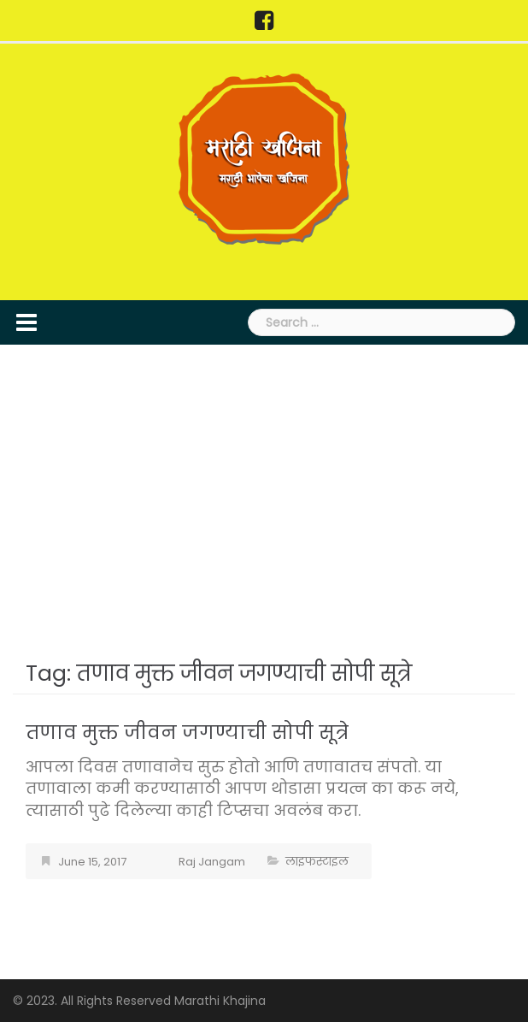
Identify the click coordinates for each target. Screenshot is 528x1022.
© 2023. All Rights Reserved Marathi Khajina (139, 1000)
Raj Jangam (212, 862)
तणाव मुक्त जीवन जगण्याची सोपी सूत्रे (187, 732)
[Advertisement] (264, 498)
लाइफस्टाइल (317, 862)
